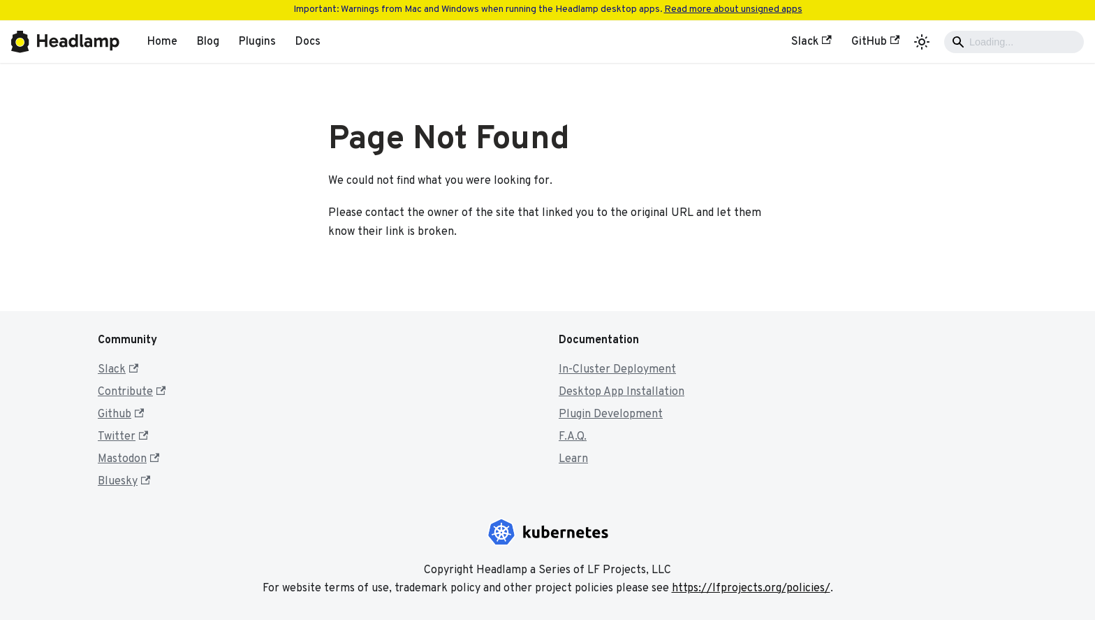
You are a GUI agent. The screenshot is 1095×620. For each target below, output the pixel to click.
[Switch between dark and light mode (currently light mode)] (922, 42)
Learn (573, 459)
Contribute (132, 392)
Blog (208, 42)
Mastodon (128, 459)
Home (162, 42)
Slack (811, 42)
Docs (308, 42)
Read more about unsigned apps (733, 9)
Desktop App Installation (621, 392)
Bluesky (124, 482)
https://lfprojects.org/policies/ (751, 589)
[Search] (1014, 42)
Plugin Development (611, 414)
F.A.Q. (573, 437)
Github (121, 414)
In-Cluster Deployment (617, 370)
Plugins (257, 42)
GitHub (875, 42)
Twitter (123, 437)
